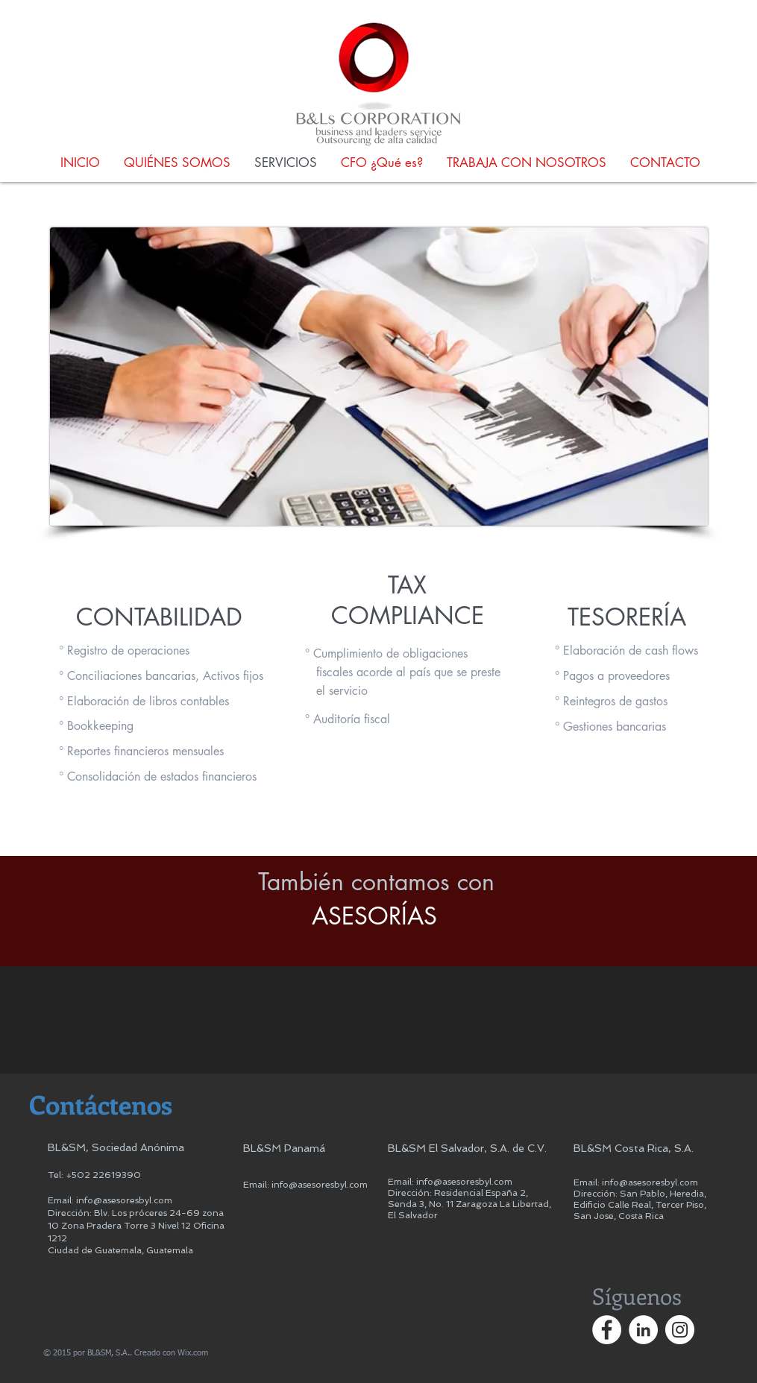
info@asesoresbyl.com (124, 1200)
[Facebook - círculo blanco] (606, 1329)
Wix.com (193, 1353)
